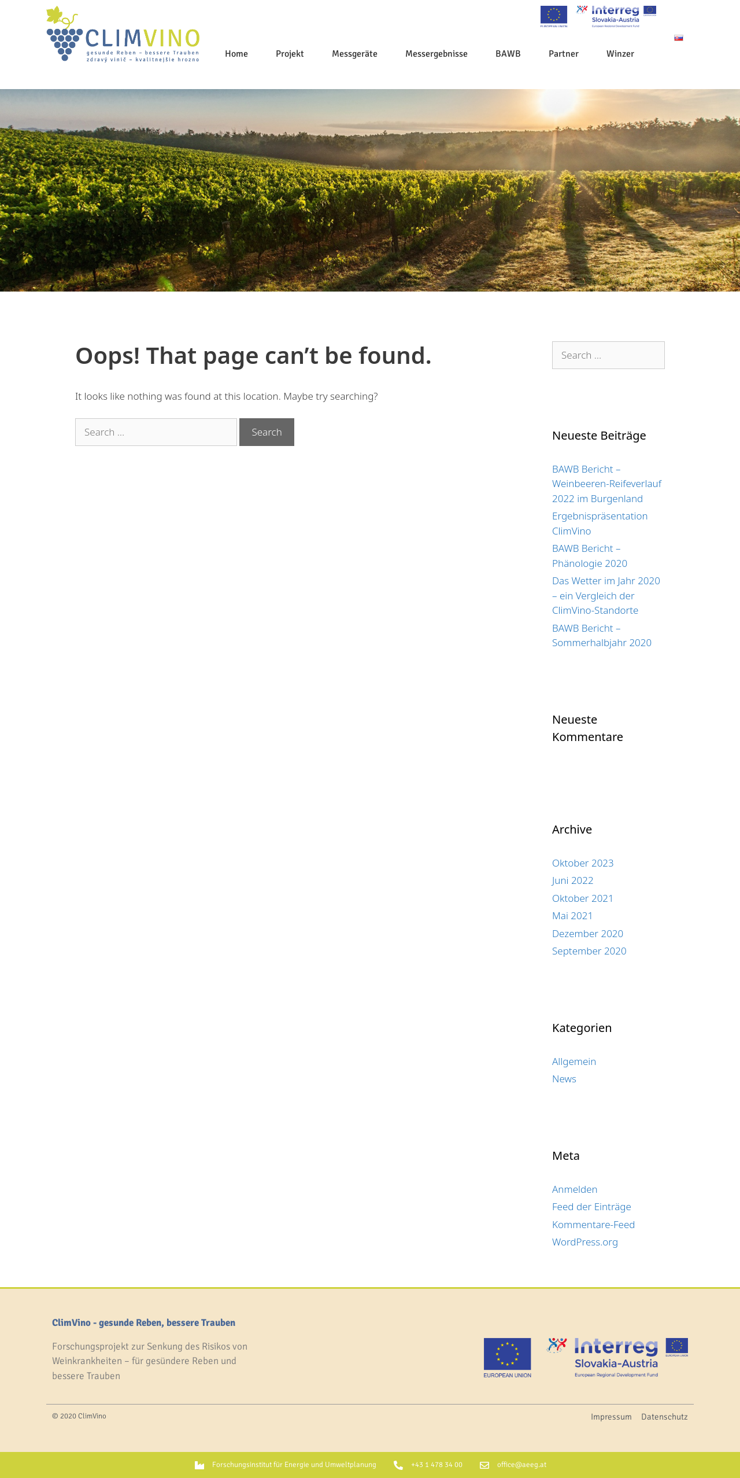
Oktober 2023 (583, 862)
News (564, 1078)
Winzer (620, 54)
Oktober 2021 (583, 898)
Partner (564, 54)
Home (236, 54)
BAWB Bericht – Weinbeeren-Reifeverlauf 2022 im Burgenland (606, 483)
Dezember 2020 (587, 933)
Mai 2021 (572, 915)
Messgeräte (355, 54)
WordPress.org (585, 1241)
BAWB (508, 54)
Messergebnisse (436, 54)
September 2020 (589, 950)
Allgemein (574, 1061)
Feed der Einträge (591, 1206)
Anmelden (575, 1189)
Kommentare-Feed (593, 1224)
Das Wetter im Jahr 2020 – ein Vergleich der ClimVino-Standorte (606, 595)
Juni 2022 (573, 880)
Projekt (290, 54)
